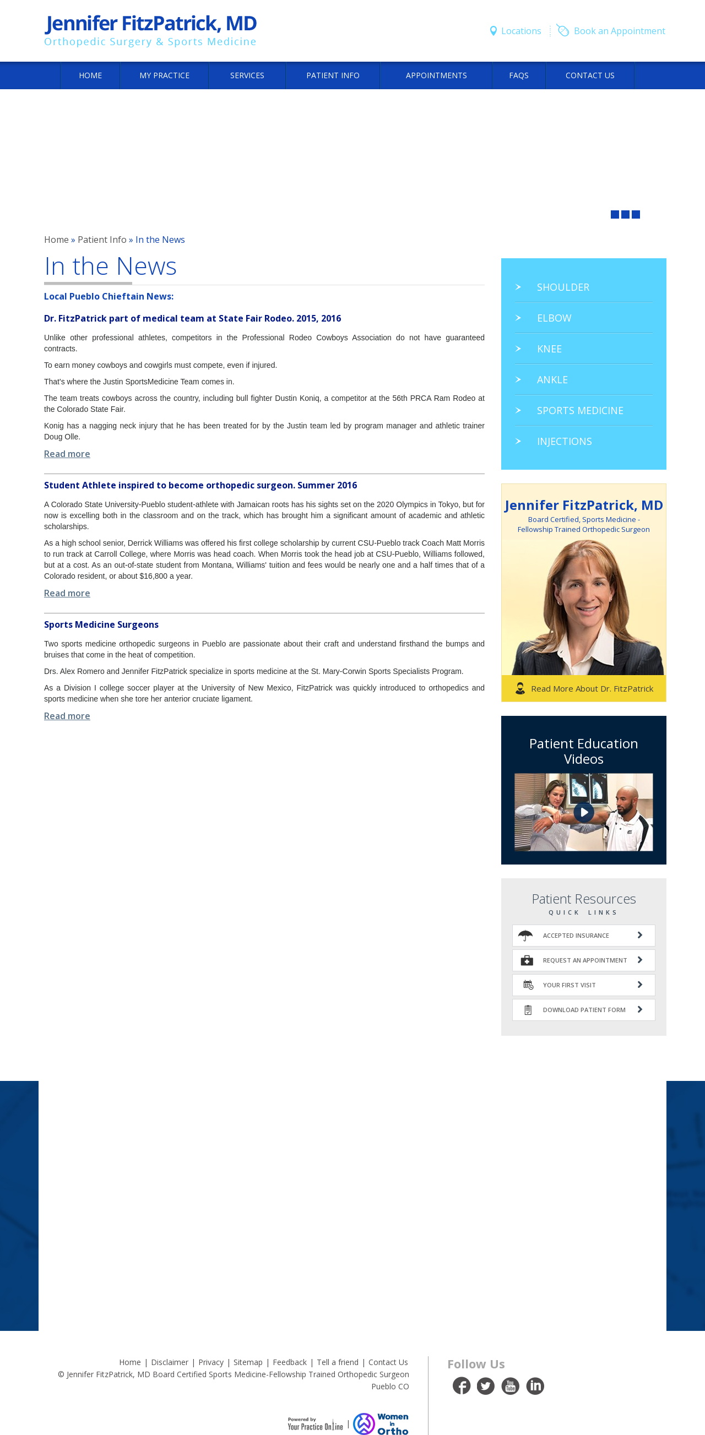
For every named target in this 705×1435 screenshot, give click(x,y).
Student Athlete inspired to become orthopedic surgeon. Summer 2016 (200, 485)
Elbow (554, 317)
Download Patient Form (584, 1009)
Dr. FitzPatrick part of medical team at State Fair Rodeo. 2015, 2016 (192, 318)
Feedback (290, 1362)
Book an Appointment (619, 31)
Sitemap (248, 1362)
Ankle (552, 379)
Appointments (436, 75)
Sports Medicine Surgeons (101, 624)
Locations (521, 31)
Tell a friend (338, 1362)
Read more (67, 454)
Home (90, 75)
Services (247, 75)
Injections (564, 441)
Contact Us (590, 75)
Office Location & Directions (352, 1123)
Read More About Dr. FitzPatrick (592, 688)
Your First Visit (569, 985)
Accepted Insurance (576, 935)
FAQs (519, 75)
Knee (549, 348)
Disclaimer (169, 1362)
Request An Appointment (585, 960)
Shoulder (563, 286)
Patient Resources (584, 898)
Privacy (211, 1362)
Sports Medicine (580, 410)
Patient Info (333, 75)
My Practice (164, 75)
